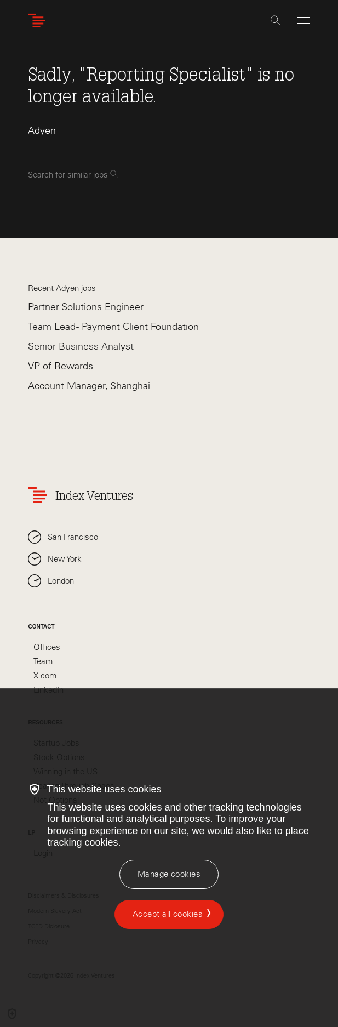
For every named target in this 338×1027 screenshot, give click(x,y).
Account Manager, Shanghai (89, 386)
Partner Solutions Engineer (86, 307)
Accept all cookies (168, 914)
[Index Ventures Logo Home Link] (39, 21)
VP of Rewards (60, 366)
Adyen (42, 130)
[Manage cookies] (169, 874)
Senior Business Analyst (81, 346)
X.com (44, 676)
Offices (46, 647)
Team (43, 661)
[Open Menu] (303, 20)
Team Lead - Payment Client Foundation (113, 327)
